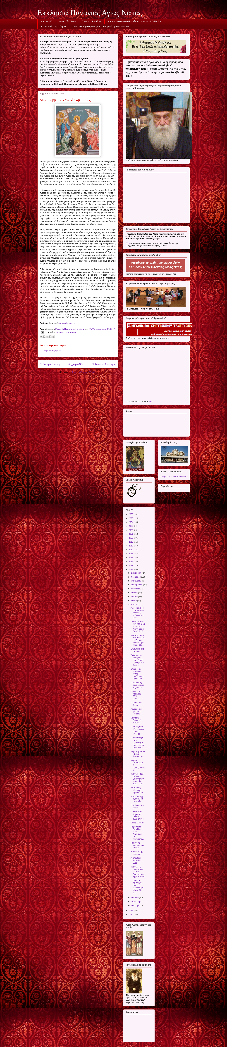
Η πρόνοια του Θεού (137, 806)
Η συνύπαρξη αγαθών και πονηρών (137, 798)
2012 (131, 569)
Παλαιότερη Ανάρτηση (104, 364)
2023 (131, 526)
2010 (131, 914)
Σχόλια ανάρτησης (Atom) (83, 372)
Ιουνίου (134, 596)
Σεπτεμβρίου (137, 585)
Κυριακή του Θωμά (136, 703)
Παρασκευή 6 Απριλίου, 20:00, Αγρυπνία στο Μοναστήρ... (137, 833)
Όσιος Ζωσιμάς (137, 823)
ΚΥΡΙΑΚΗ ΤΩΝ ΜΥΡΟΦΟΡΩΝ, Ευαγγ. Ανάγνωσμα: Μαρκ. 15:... (138, 640)
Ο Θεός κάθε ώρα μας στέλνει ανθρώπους (137, 815)
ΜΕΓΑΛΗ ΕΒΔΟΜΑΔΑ (66, 332)
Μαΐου (134, 600)
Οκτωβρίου (136, 581)
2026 (131, 514)
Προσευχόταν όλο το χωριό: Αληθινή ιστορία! (138, 730)
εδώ (150, 401)
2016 (131, 554)
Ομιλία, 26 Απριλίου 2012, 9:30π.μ (136, 695)
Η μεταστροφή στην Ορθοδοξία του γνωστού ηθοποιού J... (138, 743)
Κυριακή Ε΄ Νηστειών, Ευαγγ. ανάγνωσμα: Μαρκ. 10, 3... (137, 886)
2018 (131, 546)
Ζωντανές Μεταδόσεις (91, 21)
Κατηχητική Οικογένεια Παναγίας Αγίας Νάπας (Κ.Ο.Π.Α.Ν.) (134, 21)
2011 (131, 910)
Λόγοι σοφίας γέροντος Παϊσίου (137, 711)
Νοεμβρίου (136, 577)
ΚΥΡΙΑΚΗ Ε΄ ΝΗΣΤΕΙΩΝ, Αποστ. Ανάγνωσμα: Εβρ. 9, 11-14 (138, 872)
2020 (131, 538)
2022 (131, 530)
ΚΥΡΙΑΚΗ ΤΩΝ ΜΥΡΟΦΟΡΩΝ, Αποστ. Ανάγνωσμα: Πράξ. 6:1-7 (138, 626)
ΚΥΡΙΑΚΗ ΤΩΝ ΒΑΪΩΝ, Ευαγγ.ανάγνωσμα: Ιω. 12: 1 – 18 (137, 779)
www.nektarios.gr (67, 323)
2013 (131, 565)
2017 (131, 549)
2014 (131, 561)
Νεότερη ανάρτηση (50, 364)
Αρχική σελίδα (47, 21)
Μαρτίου (135, 897)
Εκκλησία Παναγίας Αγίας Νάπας (89, 12)
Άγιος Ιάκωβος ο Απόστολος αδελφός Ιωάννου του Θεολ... (138, 613)
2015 (131, 557)
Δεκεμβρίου (136, 573)
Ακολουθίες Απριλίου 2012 (136, 860)
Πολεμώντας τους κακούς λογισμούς (137, 685)
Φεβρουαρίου (137, 901)
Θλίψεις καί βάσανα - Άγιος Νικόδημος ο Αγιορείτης (137, 674)
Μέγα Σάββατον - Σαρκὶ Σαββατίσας (138, 753)
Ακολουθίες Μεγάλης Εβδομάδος (137, 790)
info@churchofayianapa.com (173, 476)
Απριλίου (135, 604)
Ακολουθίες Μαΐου (67, 21)
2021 (131, 534)
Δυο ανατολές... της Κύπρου (53, 26)
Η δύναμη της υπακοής (137, 852)
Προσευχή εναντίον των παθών (137, 845)
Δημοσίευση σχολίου (53, 351)
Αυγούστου (136, 589)
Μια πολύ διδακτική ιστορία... (136, 720)
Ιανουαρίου (136, 905)
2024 (131, 522)
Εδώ (128, 243)
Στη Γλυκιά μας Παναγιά (137, 650)
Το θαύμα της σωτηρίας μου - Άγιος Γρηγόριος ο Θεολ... (137, 660)
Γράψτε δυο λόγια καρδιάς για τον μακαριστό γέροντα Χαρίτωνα (100, 26)
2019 (131, 542)
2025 (131, 518)
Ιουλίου (134, 592)
